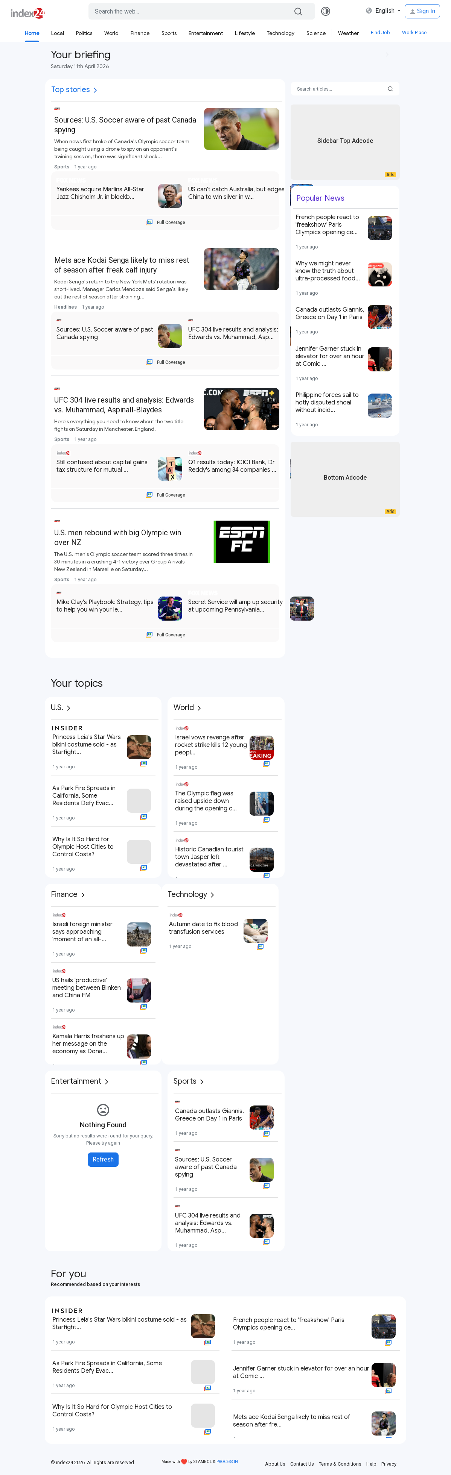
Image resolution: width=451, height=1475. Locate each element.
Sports (169, 33)
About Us (275, 1464)
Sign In (422, 11)
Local (57, 33)
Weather (348, 33)
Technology (280, 33)
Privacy (388, 1464)
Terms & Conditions (340, 1464)
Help (371, 1464)
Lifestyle (245, 33)
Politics (84, 33)
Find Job (380, 32)
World (111, 33)
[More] (95, 90)
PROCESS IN (227, 1461)
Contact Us (302, 1464)
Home (32, 33)
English (381, 10)
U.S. (57, 707)
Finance (140, 33)
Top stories (70, 89)
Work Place (414, 32)
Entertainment (206, 33)
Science (316, 33)
